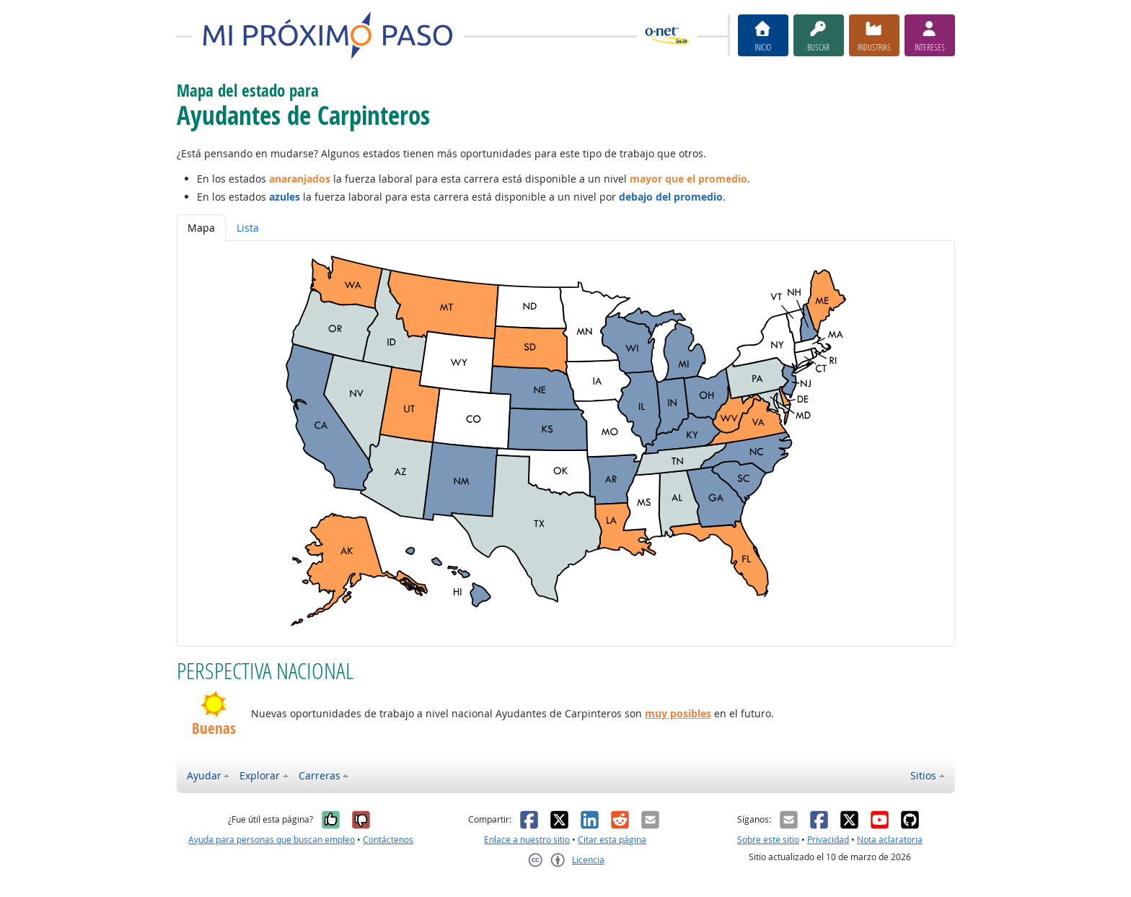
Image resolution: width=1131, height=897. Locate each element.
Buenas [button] (214, 728)
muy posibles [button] (678, 713)
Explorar (259, 775)
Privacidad (828, 839)
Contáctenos (388, 839)
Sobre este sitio (768, 839)
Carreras (319, 775)
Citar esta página (612, 839)
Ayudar (204, 775)
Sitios (923, 775)
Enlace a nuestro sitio (527, 839)
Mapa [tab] (201, 228)
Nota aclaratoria (890, 839)
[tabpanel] (565, 443)
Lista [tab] (248, 228)
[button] (214, 704)
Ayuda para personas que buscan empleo (271, 839)
